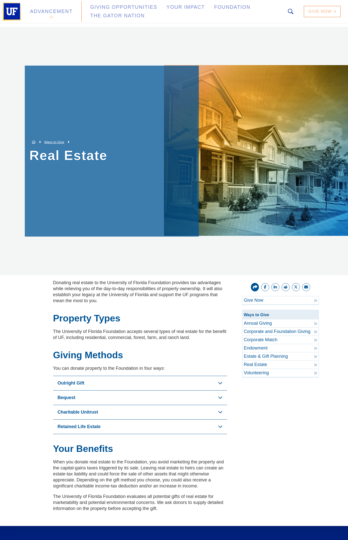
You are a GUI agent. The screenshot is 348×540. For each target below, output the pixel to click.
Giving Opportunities (114, 13)
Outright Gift (71, 383)
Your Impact (167, 13)
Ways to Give (54, 142)
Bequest (66, 397)
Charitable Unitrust (78, 412)
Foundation (207, 13)
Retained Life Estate (79, 426)
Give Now (323, 13)
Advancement (51, 13)
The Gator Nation (253, 13)
